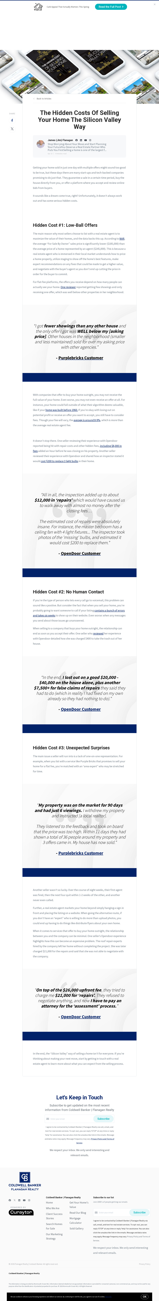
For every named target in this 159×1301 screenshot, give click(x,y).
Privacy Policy (144, 1264)
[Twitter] (15, 1200)
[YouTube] (24, 1200)
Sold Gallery (76, 1228)
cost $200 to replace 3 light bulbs (59, 461)
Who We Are (42, 18)
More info (108, 1297)
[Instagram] (29, 1200)
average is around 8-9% (87, 420)
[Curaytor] (21, 1215)
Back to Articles (44, 98)
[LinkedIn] (19, 1200)
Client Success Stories (63, 18)
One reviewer (68, 287)
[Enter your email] (71, 1119)
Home (30, 18)
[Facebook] (10, 1200)
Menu (127, 19)
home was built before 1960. (61, 410)
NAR (121, 238)
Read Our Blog (78, 1212)
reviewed (98, 633)
